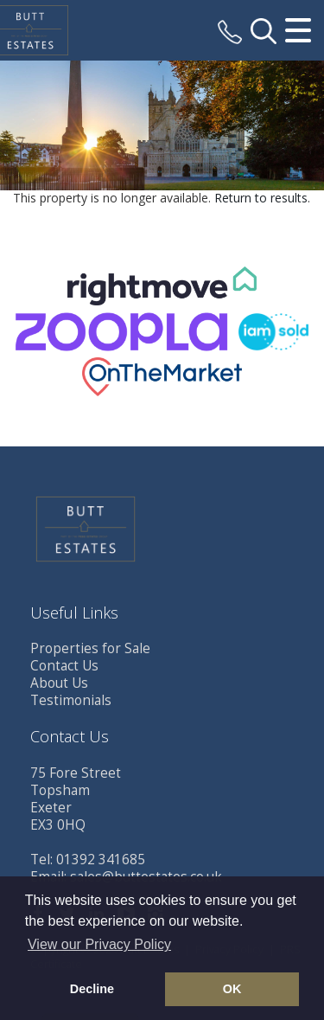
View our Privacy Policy (99, 944)
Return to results (261, 197)
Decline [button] (92, 989)
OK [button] (232, 989)
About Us (59, 683)
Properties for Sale (90, 648)
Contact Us (64, 666)
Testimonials (70, 700)
